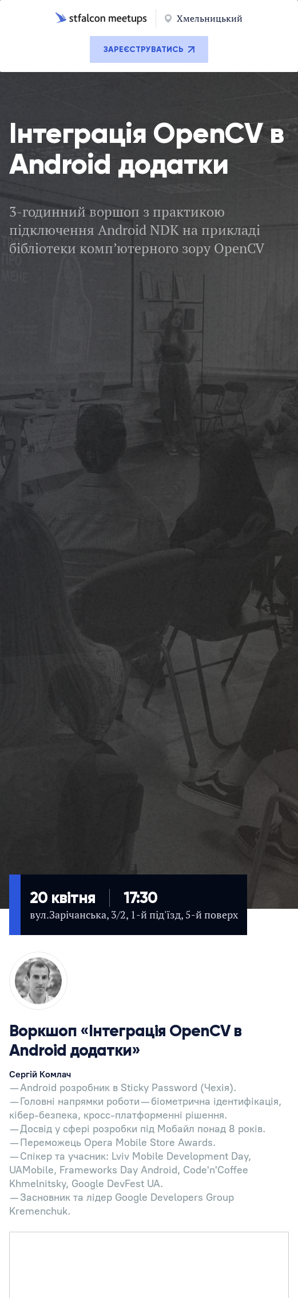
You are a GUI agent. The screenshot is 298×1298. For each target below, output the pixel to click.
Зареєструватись (149, 49)
